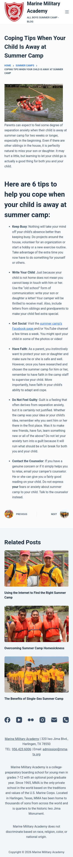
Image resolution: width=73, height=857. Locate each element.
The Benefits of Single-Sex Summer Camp (33, 699)
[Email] (54, 720)
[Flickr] (31, 720)
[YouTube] (19, 720)
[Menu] (67, 12)
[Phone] (66, 720)
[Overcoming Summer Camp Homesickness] (36, 624)
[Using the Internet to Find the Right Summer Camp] (36, 568)
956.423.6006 (21, 749)
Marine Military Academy (22, 739)
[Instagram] (42, 720)
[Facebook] (7, 720)
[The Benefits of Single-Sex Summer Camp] (36, 674)
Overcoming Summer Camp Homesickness (34, 648)
